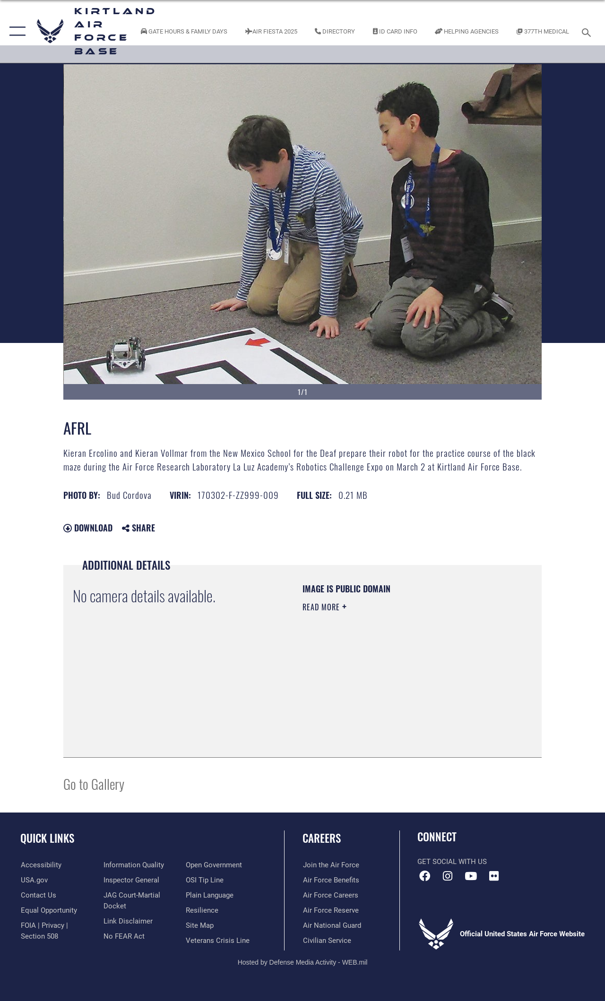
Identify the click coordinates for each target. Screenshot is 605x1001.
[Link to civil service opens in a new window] (326, 940)
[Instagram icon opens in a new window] (448, 876)
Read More (322, 607)
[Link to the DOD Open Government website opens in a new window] (214, 865)
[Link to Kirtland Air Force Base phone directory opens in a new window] (335, 31)
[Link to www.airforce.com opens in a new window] (330, 865)
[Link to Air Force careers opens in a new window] (330, 895)
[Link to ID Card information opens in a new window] (395, 31)
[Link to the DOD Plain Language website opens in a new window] (209, 895)
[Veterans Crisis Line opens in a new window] (218, 940)
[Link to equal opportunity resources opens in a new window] (48, 910)
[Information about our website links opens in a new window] (127, 920)
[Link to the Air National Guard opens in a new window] (331, 925)
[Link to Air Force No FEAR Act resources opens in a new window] (123, 936)
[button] (15, 31)
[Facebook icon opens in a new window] (424, 876)
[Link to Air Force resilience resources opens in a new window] (202, 910)
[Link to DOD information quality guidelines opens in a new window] (133, 865)
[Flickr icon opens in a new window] (494, 876)
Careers (321, 838)
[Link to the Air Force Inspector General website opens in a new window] (131, 880)
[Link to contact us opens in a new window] (38, 895)
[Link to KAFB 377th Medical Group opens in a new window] (543, 31)
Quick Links (47, 838)
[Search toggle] (588, 31)
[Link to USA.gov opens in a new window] (33, 880)
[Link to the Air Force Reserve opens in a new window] (330, 910)
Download (87, 528)
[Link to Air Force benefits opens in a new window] (330, 880)
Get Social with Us (452, 861)
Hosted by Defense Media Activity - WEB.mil (303, 962)
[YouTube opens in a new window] (471, 876)
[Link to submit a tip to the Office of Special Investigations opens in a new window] (205, 880)
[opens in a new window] (40, 865)
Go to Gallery (93, 783)
